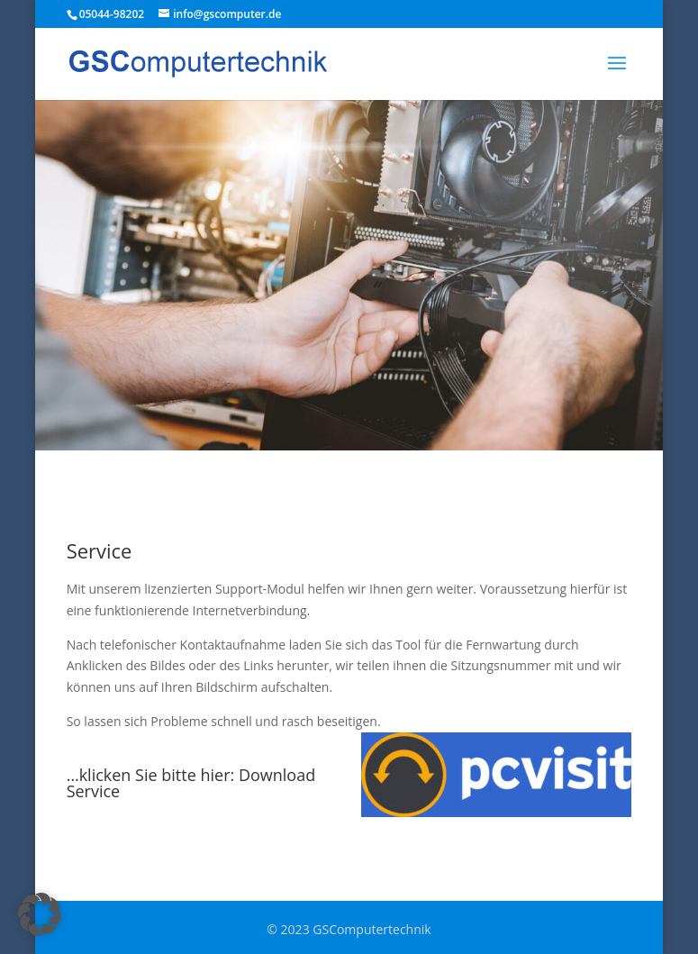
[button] (39, 914)
